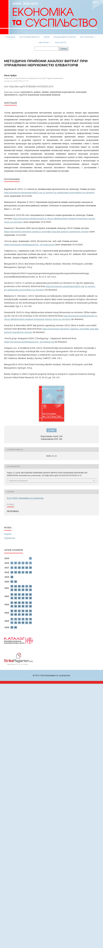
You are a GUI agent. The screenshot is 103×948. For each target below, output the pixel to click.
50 (23, 603)
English (7, 534)
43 (19, 598)
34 (30, 590)
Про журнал (87, 37)
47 (12, 603)
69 (27, 614)
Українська (9, 538)
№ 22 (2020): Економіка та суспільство (25, 498)
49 (19, 603)
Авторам (44, 42)
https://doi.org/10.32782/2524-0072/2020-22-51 (31, 86)
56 (23, 606)
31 (19, 590)
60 (15, 611)
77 (12, 623)
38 (23, 594)
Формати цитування (18, 480)
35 (12, 594)
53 (12, 606)
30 (15, 590)
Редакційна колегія (65, 37)
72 (15, 619)
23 (12, 586)
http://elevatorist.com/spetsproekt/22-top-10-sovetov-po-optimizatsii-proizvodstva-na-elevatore (49, 192)
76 (30, 619)
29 (12, 590)
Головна (10, 37)
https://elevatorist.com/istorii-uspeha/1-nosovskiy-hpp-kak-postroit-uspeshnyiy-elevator (46, 231)
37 (19, 594)
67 (19, 614)
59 (12, 611)
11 (23, 568)
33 (27, 590)
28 (30, 586)
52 (30, 603)
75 (27, 619)
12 (27, 568)
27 (27, 586)
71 (12, 619)
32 (23, 590)
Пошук (64, 49)
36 (15, 594)
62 (23, 611)
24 (15, 586)
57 (27, 606)
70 (30, 614)
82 (30, 623)
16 (19, 572)
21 (12, 582)
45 (27, 598)
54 (15, 606)
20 (12, 577)
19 (30, 572)
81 (27, 623)
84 (15, 627)
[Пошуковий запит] (46, 49)
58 (30, 606)
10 (19, 568)
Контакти (60, 42)
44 (23, 598)
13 (30, 568)
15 (15, 572)
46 (30, 598)
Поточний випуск (29, 37)
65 (12, 614)
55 (19, 606)
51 (27, 603)
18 (27, 572)
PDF (52, 430)
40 (30, 594)
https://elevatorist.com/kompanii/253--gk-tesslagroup (29, 244)
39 (27, 594)
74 (23, 619)
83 (12, 627)
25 (19, 586)
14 (12, 572)
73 (19, 619)
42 (15, 598)
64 (30, 611)
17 (23, 572)
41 (12, 598)
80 (23, 623)
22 (15, 582)
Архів (46, 37)
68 (23, 614)
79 (19, 623)
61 (19, 611)
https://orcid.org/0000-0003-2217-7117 (16, 81)
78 (15, 623)
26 (23, 586)
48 (15, 603)
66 (15, 614)
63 (27, 611)
